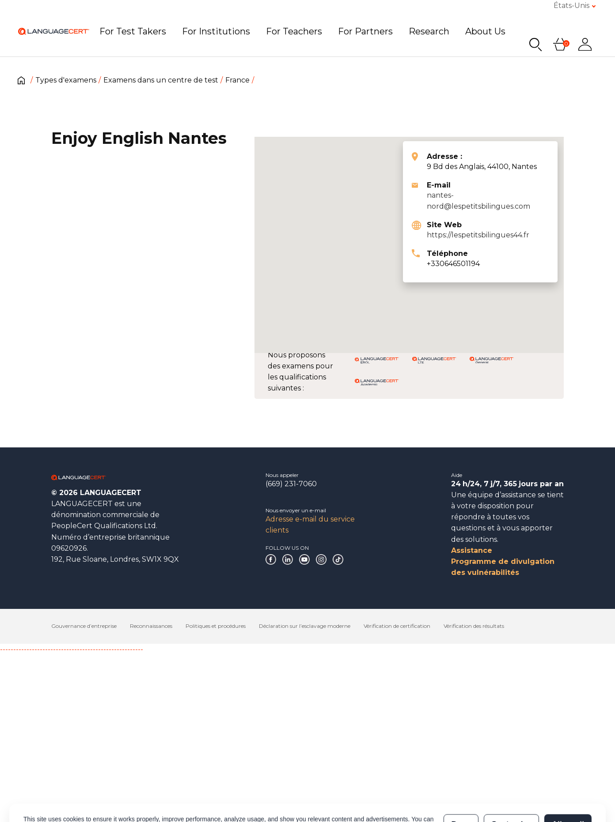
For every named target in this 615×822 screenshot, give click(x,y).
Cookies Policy (172, 812)
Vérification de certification (397, 626)
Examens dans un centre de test (160, 80)
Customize (511, 808)
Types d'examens (65, 80)
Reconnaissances (151, 626)
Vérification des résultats (474, 626)
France (237, 80)
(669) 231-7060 (291, 484)
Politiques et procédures (216, 626)
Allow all (568, 808)
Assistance (471, 550)
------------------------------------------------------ (71, 649)
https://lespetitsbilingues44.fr (478, 235)
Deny (461, 808)
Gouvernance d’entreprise (84, 626)
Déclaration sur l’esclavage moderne (304, 626)
